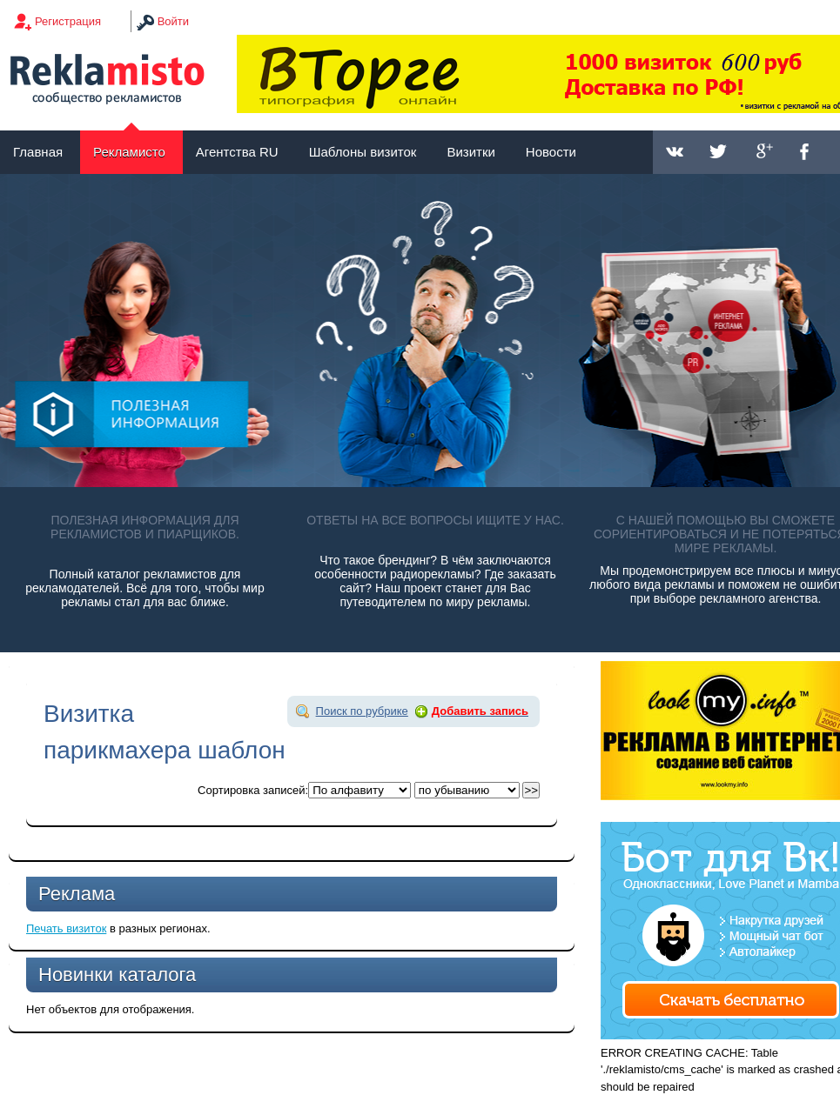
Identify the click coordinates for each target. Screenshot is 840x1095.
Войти (173, 21)
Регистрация (68, 21)
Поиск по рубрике (362, 711)
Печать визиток (66, 928)
